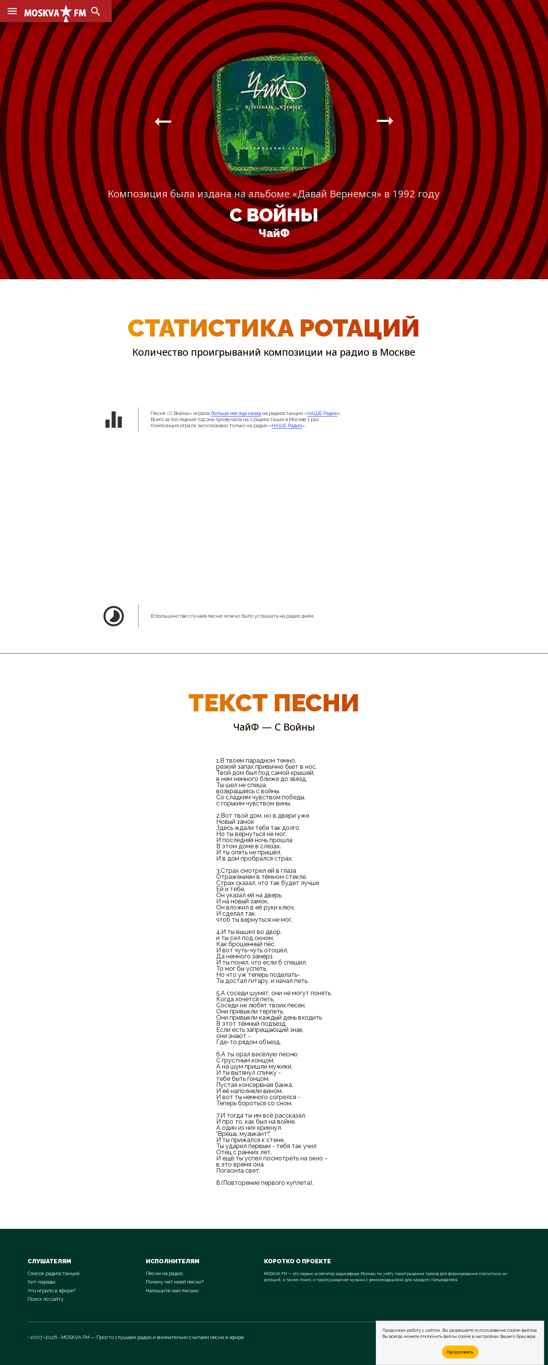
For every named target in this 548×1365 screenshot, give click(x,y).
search (96, 11)
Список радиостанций (54, 1273)
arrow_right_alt (163, 121)
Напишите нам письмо (172, 1290)
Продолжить (460, 1352)
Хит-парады (41, 1282)
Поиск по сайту (46, 1299)
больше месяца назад (236, 413)
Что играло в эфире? (51, 1290)
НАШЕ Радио (322, 413)
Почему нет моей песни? (175, 1282)
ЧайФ (274, 233)
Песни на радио (164, 1273)
